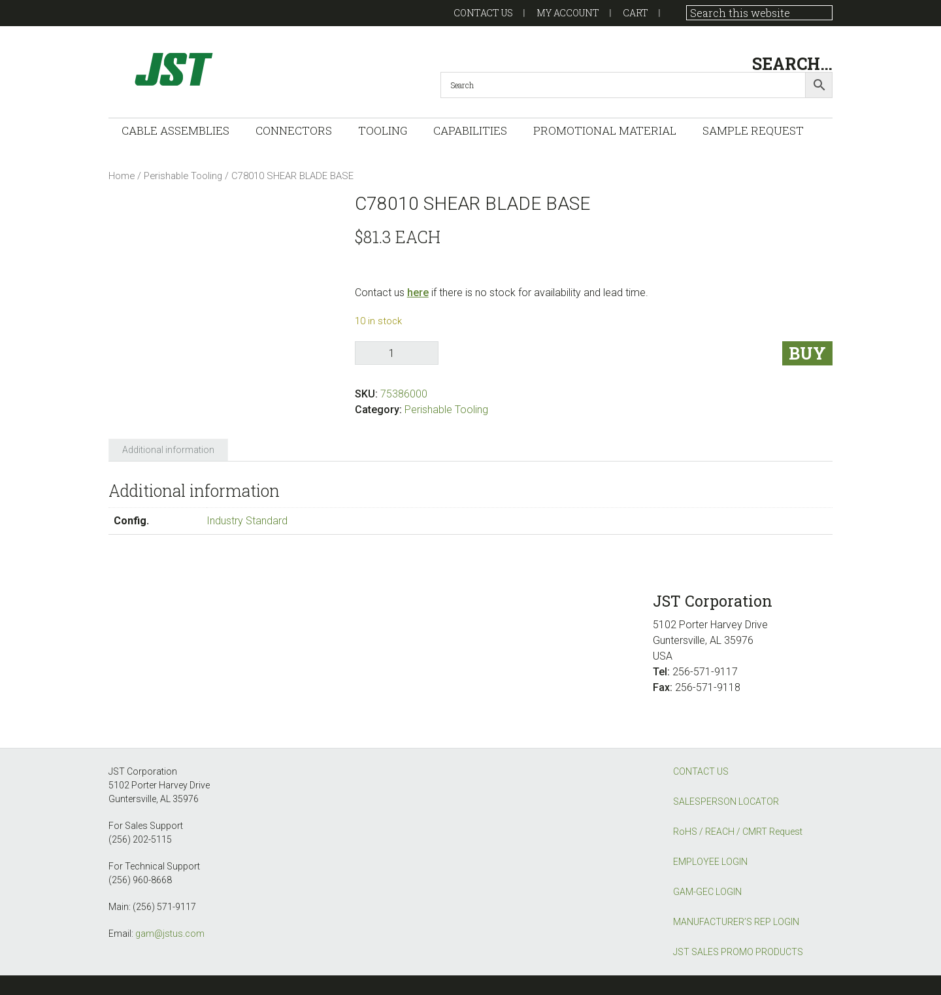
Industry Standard (247, 520)
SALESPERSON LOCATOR (726, 801)
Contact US (483, 13)
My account (568, 13)
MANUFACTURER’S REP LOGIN (736, 922)
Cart (635, 13)
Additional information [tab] (168, 450)
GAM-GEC (239, 69)
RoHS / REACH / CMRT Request (737, 831)
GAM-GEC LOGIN (707, 891)
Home (121, 176)
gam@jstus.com (170, 933)
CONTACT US (701, 771)
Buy (807, 353)
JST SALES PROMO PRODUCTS (738, 952)
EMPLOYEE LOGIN (710, 861)
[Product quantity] (396, 353)
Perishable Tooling (183, 176)
